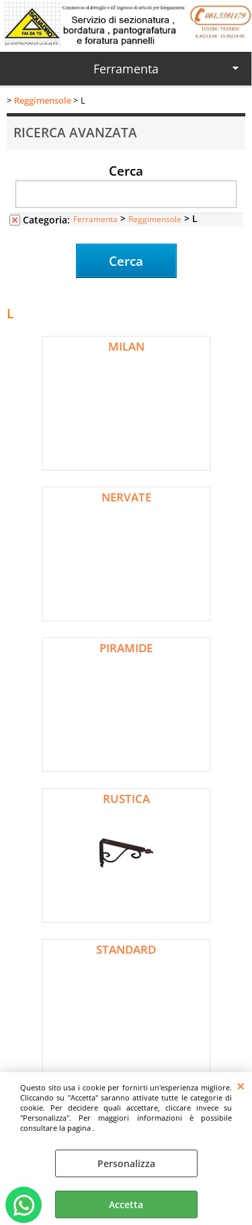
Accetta (126, 1204)
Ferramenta (126, 69)
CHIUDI (241, 1085)
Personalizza (126, 1163)
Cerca (126, 170)
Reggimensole (154, 218)
